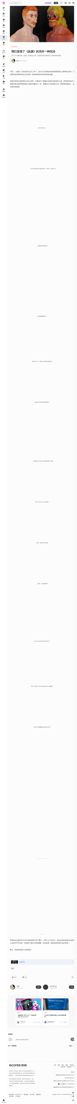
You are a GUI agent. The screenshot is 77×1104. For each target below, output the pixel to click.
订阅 (72, 987)
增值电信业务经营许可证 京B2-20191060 (65, 1075)
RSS (74, 1067)
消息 (73, 3)
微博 (59, 1065)
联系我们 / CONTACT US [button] (15, 1094)
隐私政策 (38, 1094)
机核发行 (69, 1067)
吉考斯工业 (72, 1065)
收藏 (65, 3)
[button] (14, 977)
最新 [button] (74, 1046)
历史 (69, 3)
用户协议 (32, 1094)
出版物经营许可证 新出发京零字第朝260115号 (64, 1087)
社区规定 (11, 1096)
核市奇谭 (63, 1067)
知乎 (55, 1065)
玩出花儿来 (14, 46)
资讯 (45, 1012)
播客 (67, 1065)
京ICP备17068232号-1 (70, 1078)
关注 (38, 987)
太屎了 (19, 1012)
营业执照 (73, 1072)
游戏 (12, 968)
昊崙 (18, 986)
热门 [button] (70, 1046)
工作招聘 (17, 1096)
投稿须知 (26, 1094)
